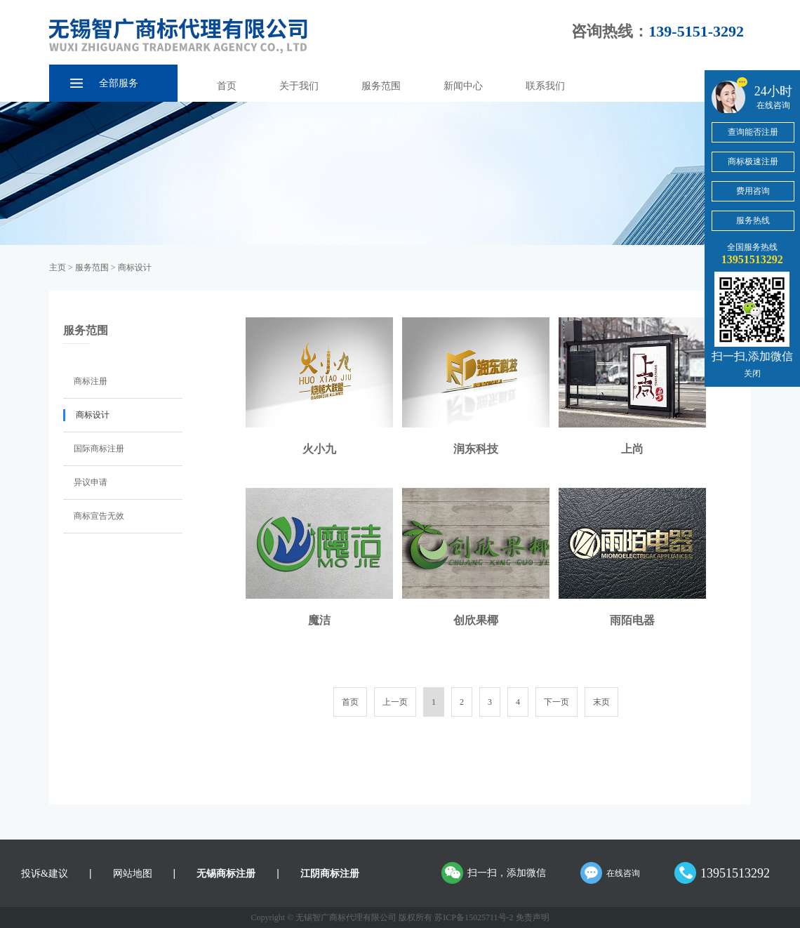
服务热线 (753, 220)
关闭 (752, 373)
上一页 (395, 702)
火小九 (319, 449)
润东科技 (475, 449)
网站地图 (132, 873)
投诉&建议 (44, 873)
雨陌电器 (632, 620)
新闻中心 (463, 86)
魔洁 (319, 620)
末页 (601, 702)
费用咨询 (753, 191)
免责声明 (532, 917)
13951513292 (735, 873)
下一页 (556, 702)
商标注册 (90, 381)
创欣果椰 (475, 620)
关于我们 (299, 86)
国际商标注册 (99, 448)
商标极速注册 (753, 161)
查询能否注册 (753, 132)
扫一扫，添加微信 (506, 873)
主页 (57, 267)
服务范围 (381, 86)
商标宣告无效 (99, 516)
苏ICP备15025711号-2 (473, 917)
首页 (226, 86)
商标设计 (135, 267)
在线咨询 (623, 873)
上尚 (632, 449)
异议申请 (90, 482)
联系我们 (545, 86)
